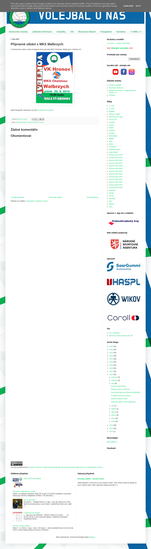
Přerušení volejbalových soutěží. (24, 491)
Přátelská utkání (21, 122)
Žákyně (111, 204)
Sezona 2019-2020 (115, 171)
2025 (111, 346)
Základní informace (42, 32)
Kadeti (111, 128)
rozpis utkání (113, 152)
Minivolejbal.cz (112, 442)
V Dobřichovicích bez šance (121, 396)
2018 (111, 368)
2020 (111, 362)
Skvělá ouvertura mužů (119, 399)
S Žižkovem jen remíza (32, 513)
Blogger (92, 537)
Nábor (111, 144)
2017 (111, 371)
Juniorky (112, 122)
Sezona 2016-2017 (33, 122)
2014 (111, 428)
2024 (111, 349)
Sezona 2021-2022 (115, 177)
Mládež (111, 139)
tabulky (111, 193)
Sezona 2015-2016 (115, 160)
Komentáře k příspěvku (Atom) (37, 201)
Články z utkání (114, 114)
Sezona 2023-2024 (115, 182)
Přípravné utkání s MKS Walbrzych (123, 402)
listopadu (114, 380)
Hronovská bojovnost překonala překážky (125, 392)
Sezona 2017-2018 (115, 166)
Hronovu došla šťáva (118, 386)
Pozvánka (112, 147)
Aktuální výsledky (120, 48)
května (114, 409)
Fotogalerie (106, 32)
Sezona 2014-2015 (115, 158)
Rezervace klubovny (116, 88)
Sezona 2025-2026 (115, 188)
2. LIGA (111, 109)
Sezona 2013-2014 (115, 155)
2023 (111, 353)
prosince (114, 377)
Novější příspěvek (17, 197)
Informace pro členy (116, 117)
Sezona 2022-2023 (115, 179)
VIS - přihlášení (114, 333)
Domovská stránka (18, 32)
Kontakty (120, 32)
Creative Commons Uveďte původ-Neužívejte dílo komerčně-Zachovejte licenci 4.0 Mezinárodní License (65, 467)
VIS (72, 32)
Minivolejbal (113, 136)
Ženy (42, 122)
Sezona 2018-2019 (115, 168)
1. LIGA (111, 106)
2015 (111, 425)
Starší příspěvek (92, 197)
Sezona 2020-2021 (115, 174)
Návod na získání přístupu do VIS (121, 336)
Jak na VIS (113, 119)
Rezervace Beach (87, 32)
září (112, 406)
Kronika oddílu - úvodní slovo (91, 479)
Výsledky (61, 32)
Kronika (111, 133)
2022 (111, 356)
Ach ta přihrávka (29, 500)
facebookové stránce (45, 110)
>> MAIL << (136, 32)
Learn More (128, 6)
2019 (111, 365)
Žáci (110, 201)
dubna (113, 412)
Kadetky (112, 130)
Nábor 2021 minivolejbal (32, 478)
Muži (110, 141)
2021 (111, 359)
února (113, 418)
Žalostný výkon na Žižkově (120, 389)
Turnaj (111, 196)
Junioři (111, 125)
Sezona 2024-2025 (115, 185)
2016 (111, 374)
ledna (113, 421)
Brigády (111, 111)
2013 (111, 431)
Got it (138, 6)
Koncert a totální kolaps (21, 526)
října (113, 383)
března (114, 415)
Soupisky (112, 190)
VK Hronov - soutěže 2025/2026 (118, 43)
